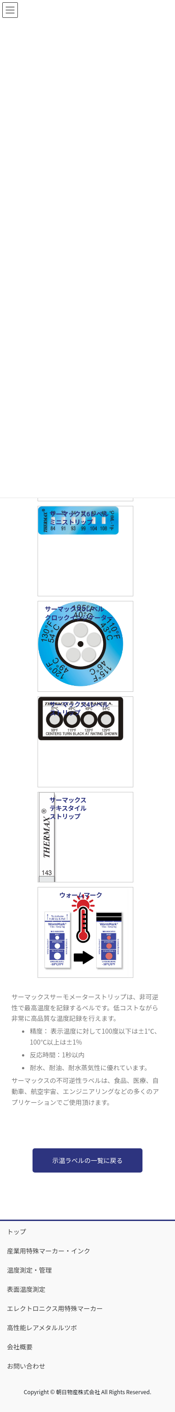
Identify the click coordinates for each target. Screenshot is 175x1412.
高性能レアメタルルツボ (42, 1327)
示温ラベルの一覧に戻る (87, 1160)
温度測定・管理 (29, 1269)
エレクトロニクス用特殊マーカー (55, 1308)
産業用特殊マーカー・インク (48, 1250)
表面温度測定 (26, 1289)
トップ (16, 1231)
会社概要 (20, 1346)
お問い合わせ (26, 1365)
